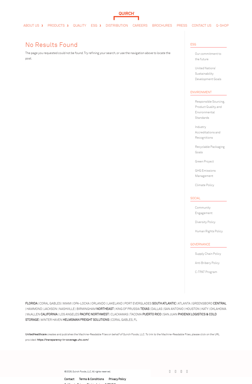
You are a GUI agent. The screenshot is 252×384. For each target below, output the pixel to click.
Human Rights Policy (209, 231)
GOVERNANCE (200, 244)
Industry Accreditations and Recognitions (207, 132)
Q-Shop (222, 22)
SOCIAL (195, 198)
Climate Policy (204, 185)
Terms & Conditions (91, 379)
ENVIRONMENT (201, 92)
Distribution (117, 22)
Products (56, 22)
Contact (69, 379)
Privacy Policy (117, 379)
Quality (79, 22)
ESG (94, 22)
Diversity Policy (205, 222)
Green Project (204, 161)
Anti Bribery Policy (207, 263)
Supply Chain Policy (208, 253)
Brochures (162, 22)
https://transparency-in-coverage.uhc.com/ (63, 340)
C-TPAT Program (206, 272)
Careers (140, 22)
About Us (31, 22)
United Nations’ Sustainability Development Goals (208, 74)
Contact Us (201, 22)
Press (182, 22)
